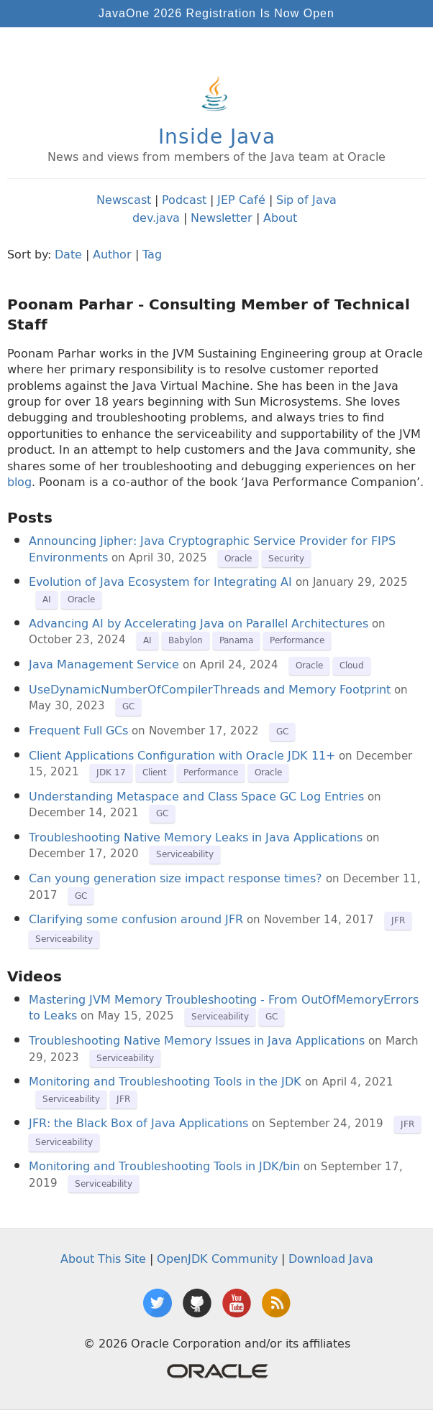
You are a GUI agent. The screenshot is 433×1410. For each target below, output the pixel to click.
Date (68, 254)
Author (112, 254)
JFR (398, 920)
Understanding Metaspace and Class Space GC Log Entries (196, 796)
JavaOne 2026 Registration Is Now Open (216, 13)
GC (128, 706)
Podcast (184, 199)
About (280, 217)
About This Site (103, 1258)
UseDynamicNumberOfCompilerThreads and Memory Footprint (210, 689)
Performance (297, 640)
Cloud (351, 665)
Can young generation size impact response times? (175, 878)
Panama (236, 640)
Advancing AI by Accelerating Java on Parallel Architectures (198, 623)
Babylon (185, 640)
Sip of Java (306, 199)
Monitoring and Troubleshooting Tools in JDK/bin (164, 1166)
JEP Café (241, 199)
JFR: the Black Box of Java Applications (138, 1123)
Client (154, 772)
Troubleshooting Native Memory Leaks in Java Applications (196, 837)
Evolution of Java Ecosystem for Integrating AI (160, 581)
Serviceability (185, 854)
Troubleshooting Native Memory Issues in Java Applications (197, 1040)
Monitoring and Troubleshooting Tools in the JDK (165, 1081)
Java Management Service (104, 664)
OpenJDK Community (217, 1258)
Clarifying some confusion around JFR (136, 919)
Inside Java (216, 136)
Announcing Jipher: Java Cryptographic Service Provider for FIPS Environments (212, 548)
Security (286, 558)
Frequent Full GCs (78, 730)
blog (19, 482)
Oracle (238, 558)
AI (46, 599)
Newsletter (221, 217)
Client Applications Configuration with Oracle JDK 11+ (182, 755)
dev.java (156, 217)
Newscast (123, 199)
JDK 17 (111, 772)
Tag (152, 254)
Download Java (330, 1258)
